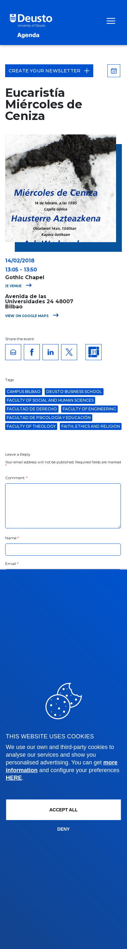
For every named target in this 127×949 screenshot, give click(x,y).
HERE (14, 778)
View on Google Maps (32, 316)
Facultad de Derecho (32, 408)
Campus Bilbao (24, 391)
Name (12, 537)
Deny (63, 829)
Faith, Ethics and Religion (90, 426)
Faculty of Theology (31, 426)
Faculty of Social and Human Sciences (50, 400)
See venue (17, 286)
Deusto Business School (74, 391)
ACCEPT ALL (63, 809)
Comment (16, 477)
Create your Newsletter (49, 71)
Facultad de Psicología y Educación (49, 417)
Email (12, 563)
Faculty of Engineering (89, 408)
